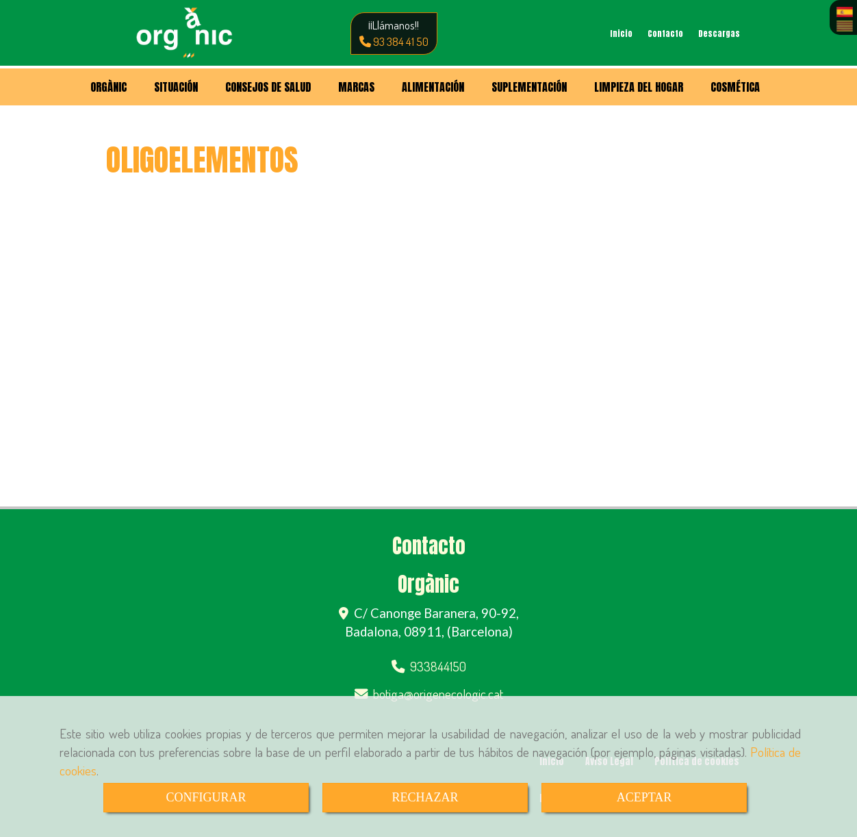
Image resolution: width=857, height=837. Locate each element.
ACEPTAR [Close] (644, 797)
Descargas (719, 33)
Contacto (665, 33)
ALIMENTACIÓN (433, 87)
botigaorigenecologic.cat (438, 693)
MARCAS (356, 87)
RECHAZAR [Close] (425, 797)
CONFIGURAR (206, 797)
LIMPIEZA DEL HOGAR (638, 87)
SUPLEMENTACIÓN (529, 87)
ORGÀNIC (108, 87)
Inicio (621, 33)
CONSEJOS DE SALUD (268, 87)
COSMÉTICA (735, 87)
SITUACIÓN (176, 87)
